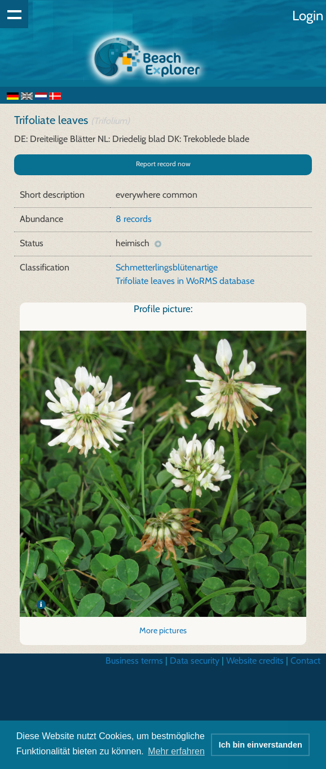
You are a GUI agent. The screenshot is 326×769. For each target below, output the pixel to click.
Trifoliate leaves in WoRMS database (185, 280)
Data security (194, 660)
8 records (134, 219)
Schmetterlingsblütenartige (167, 267)
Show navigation (14, 14)
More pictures (163, 630)
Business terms (134, 660)
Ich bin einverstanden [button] (260, 744)
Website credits (255, 660)
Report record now (163, 163)
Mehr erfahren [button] (176, 751)
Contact (305, 660)
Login (307, 15)
